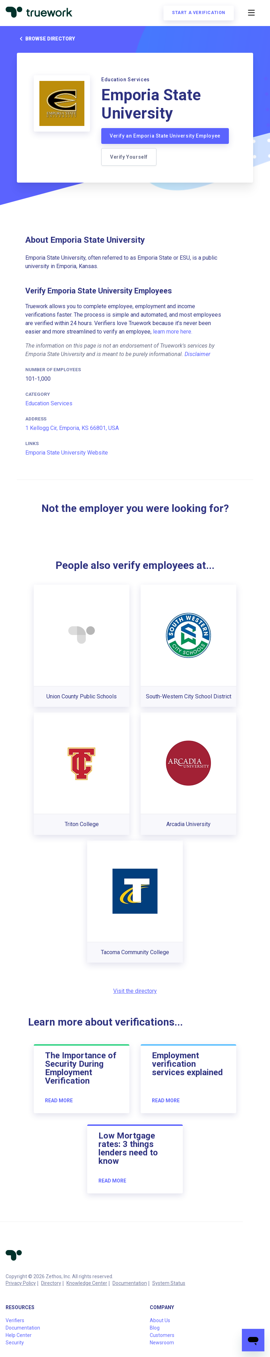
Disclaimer (197, 354)
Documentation (129, 1283)
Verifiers (15, 1320)
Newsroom (162, 1342)
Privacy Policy (21, 1283)
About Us (160, 1320)
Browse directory (46, 38)
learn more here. (172, 331)
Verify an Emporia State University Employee (165, 136)
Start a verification (198, 12)
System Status (168, 1283)
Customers (162, 1335)
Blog (155, 1328)
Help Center (19, 1335)
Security (15, 1342)
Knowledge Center (86, 1283)
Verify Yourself (129, 157)
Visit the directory (135, 991)
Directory (51, 1283)
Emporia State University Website (66, 452)
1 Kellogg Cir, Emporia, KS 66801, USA (72, 428)
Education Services (48, 403)
